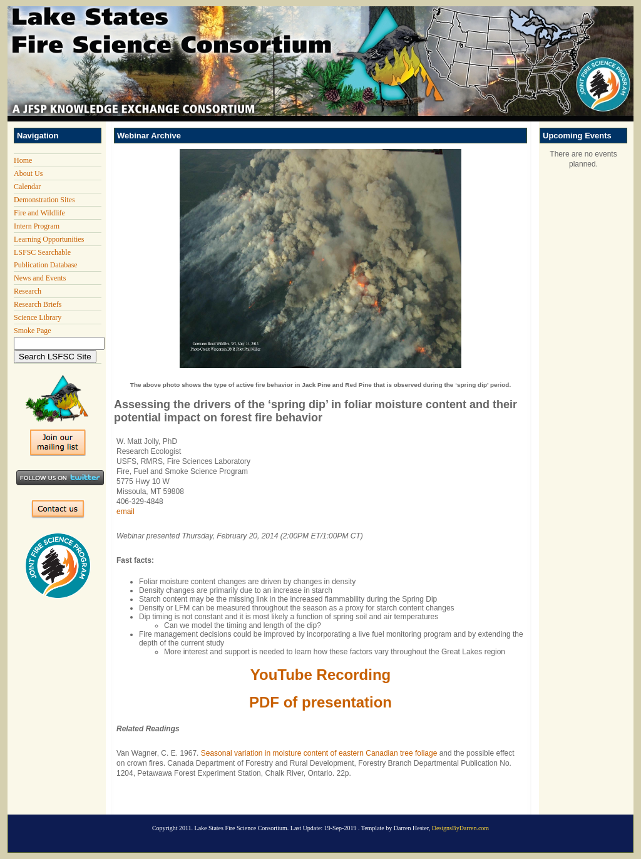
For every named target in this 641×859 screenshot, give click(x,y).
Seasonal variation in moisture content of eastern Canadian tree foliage (319, 753)
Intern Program (36, 226)
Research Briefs (37, 304)
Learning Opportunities (49, 239)
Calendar (27, 186)
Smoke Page (32, 330)
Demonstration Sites (44, 199)
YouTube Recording (320, 674)
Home (23, 160)
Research (27, 291)
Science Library (37, 317)
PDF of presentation (320, 702)
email (125, 511)
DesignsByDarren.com (460, 828)
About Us (28, 173)
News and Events (40, 278)
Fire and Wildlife (39, 212)
